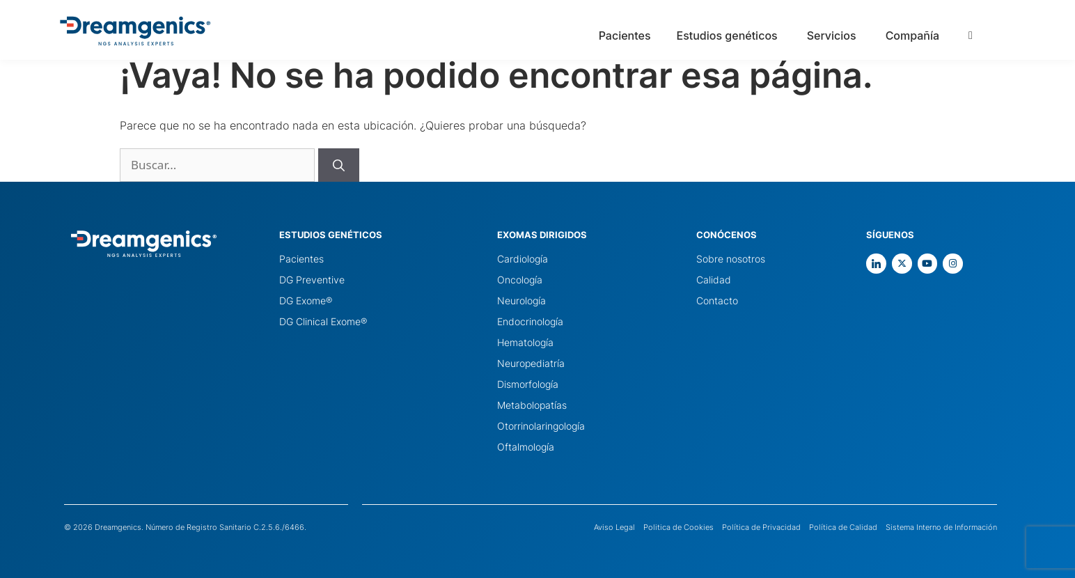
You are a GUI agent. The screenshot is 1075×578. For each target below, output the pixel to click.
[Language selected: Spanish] (1010, 34)
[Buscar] (338, 165)
